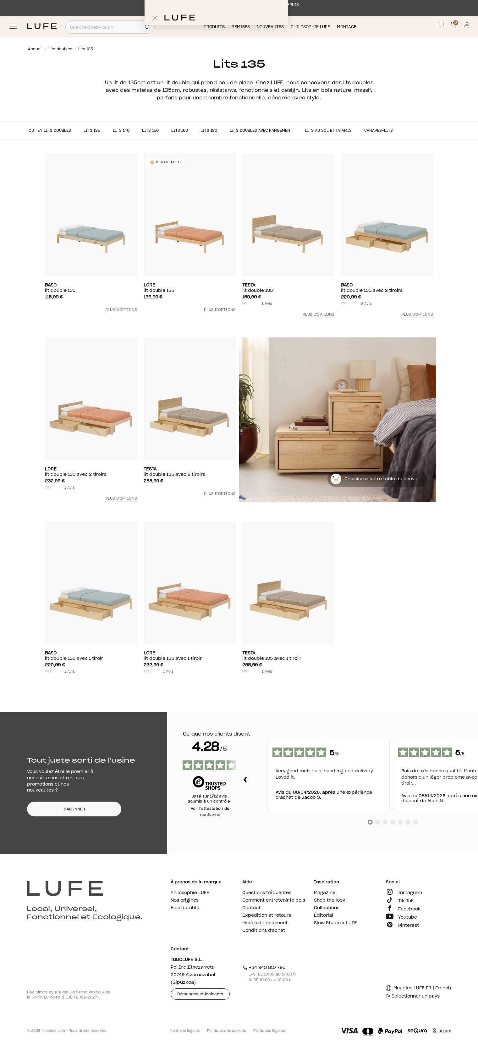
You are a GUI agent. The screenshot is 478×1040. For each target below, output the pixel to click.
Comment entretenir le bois (273, 900)
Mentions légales (185, 1030)
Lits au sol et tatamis (328, 130)
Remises (241, 27)
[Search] (147, 27)
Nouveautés (271, 27)
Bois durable (185, 908)
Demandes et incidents (200, 994)
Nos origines (185, 900)
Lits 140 (121, 130)
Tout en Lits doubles (49, 130)
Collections (326, 908)
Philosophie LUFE (311, 27)
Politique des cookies (226, 1030)
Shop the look (329, 900)
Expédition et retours (266, 915)
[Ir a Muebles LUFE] (42, 26)
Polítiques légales (269, 1030)
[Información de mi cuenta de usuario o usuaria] (467, 26)
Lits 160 (179, 130)
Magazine (324, 893)
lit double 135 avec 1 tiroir (91, 656)
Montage (347, 27)
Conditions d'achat (263, 930)
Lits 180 (209, 130)
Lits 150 (150, 130)
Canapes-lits (378, 130)
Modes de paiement (265, 923)
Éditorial (323, 915)
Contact (251, 908)
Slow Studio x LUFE (335, 923)
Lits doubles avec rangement (261, 130)
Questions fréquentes (266, 893)
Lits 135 (92, 130)
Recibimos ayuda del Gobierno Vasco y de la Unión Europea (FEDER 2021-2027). (68, 994)
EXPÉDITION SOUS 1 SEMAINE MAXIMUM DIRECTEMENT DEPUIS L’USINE (239, 8)
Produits (215, 27)
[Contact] (440, 25)
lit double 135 (91, 288)
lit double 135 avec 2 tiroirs (387, 288)
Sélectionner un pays (413, 996)
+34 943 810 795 (263, 967)
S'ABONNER (74, 809)
